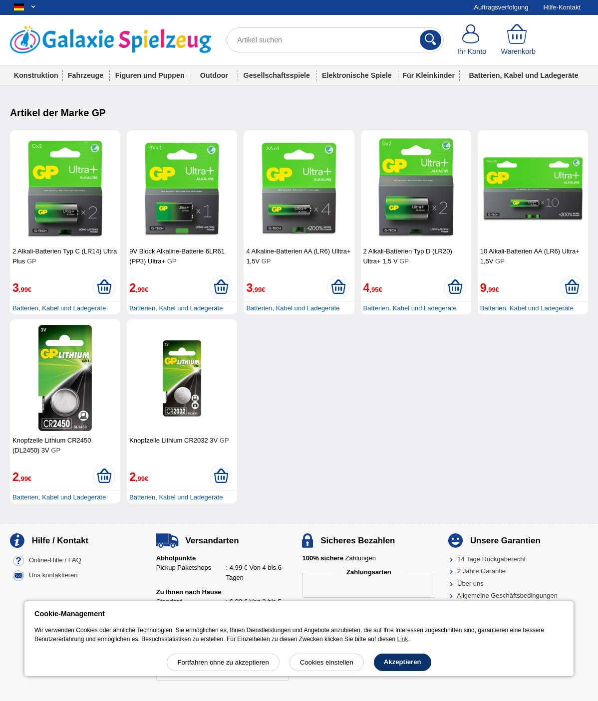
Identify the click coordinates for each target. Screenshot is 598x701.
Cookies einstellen (326, 662)
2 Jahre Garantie (481, 571)
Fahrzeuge (86, 75)
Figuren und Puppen (150, 75)
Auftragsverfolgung (501, 7)
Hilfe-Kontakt (562, 7)
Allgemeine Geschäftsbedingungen (507, 595)
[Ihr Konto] (472, 40)
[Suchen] (430, 40)
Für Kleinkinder (428, 75)
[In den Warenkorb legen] (104, 287)
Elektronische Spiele (357, 75)
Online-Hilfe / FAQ (55, 560)
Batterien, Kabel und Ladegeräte (524, 75)
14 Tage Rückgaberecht (491, 559)
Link (402, 639)
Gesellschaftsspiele (277, 75)
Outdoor (214, 75)
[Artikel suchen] (335, 39)
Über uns (470, 583)
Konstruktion (36, 75)
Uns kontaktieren (53, 575)
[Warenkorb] (518, 40)
